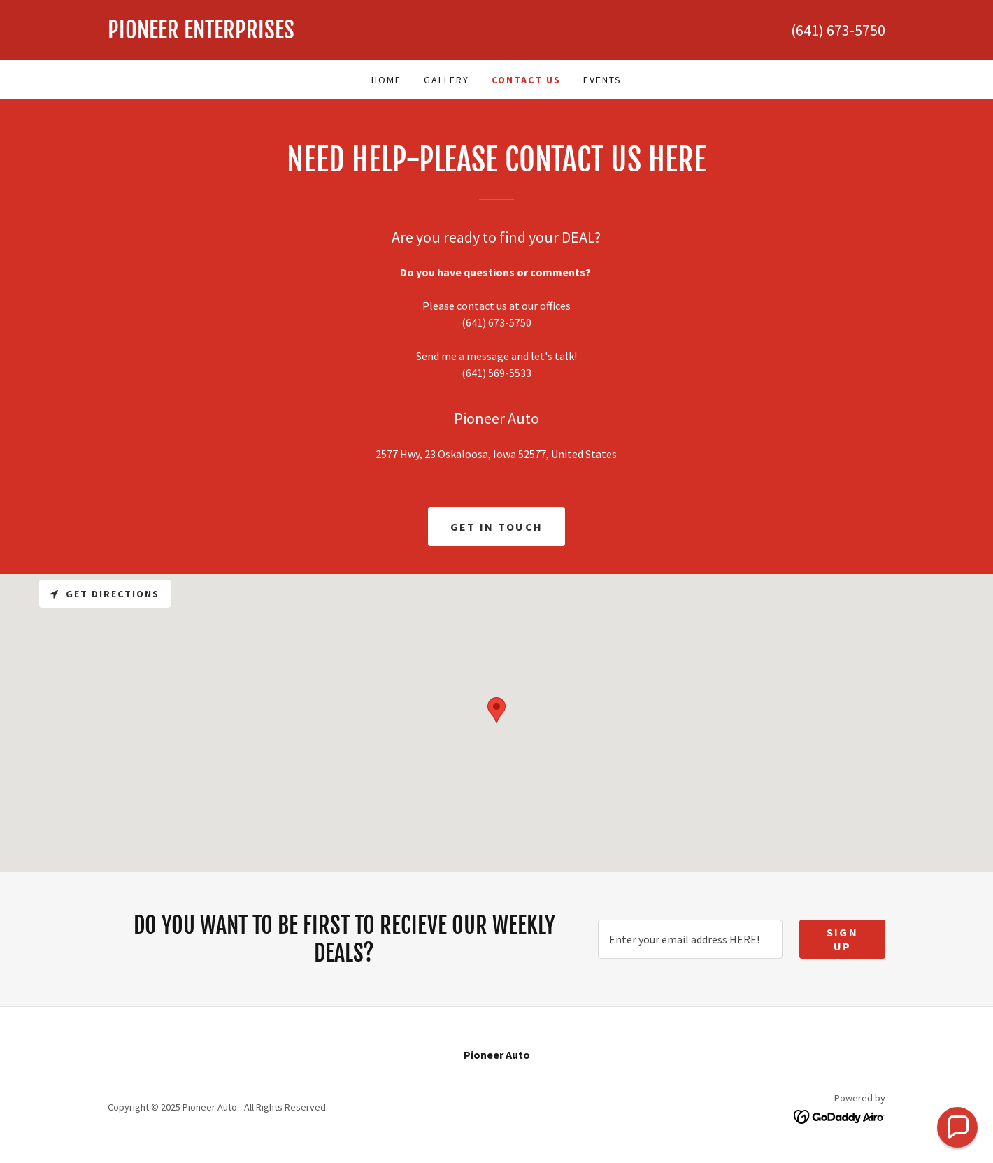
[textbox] (690, 939)
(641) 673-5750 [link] (838, 30)
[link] (302, 34)
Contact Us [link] (526, 79)
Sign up (842, 939)
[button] (957, 1127)
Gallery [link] (446, 79)
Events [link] (602, 79)
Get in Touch (496, 527)
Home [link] (386, 79)
